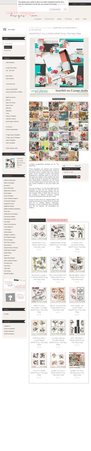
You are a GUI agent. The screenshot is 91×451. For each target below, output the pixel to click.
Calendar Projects (11, 118)
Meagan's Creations (9, 234)
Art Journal (9, 127)
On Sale (6, 314)
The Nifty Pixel (8, 263)
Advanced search (7, 50)
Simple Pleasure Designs (11, 247)
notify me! (67, 172)
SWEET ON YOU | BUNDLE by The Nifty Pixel (77, 373)
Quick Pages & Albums (12, 121)
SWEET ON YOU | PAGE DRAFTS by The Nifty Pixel (58, 373)
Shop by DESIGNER (11, 89)
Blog (59, 19)
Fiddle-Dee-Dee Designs (11, 214)
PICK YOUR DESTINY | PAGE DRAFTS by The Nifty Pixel (58, 277)
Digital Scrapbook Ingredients (12, 209)
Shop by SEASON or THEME (14, 92)
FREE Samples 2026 (12, 148)
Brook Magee (7, 193)
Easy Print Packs (10, 102)
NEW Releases (10, 62)
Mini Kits (8, 100)
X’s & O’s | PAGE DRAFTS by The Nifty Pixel (39, 373)
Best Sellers (9, 76)
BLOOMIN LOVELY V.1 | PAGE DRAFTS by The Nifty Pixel (39, 277)
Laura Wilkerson (8, 227)
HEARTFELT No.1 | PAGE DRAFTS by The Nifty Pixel (39, 245)
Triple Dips (7, 268)
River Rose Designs (9, 242)
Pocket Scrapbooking (12, 129)
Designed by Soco (9, 203)
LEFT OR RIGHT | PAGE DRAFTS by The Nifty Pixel (77, 340)
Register (82, 4)
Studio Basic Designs (10, 250)
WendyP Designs (9, 273)
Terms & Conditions (9, 328)
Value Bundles (10, 78)
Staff (77, 19)
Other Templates (10, 143)
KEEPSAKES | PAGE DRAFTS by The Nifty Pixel (58, 245)
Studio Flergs (7, 253)
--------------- (9, 65)
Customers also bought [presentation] (56, 220)
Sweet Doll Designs (9, 258)
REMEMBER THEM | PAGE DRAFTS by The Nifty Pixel (77, 277)
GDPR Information (9, 334)
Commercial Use (10, 84)
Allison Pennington (9, 183)
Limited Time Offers (11, 68)
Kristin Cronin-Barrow (10, 224)
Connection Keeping (9, 201)
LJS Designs (7, 229)
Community (49, 19)
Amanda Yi (7, 185)
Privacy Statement (9, 331)
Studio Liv (7, 255)
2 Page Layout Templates (13, 137)
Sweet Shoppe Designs (10, 260)
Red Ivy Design (8, 240)
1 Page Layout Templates (43, 28)
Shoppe (38, 19)
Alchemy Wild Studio (9, 180)
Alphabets (8, 110)
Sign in (75, 4)
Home (31, 28)
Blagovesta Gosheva (10, 190)
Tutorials (68, 19)
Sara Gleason (8, 245)
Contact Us (7, 326)
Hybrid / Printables (11, 116)
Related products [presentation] (37, 220)
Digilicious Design (9, 206)
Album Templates (10, 140)
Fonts (7, 113)
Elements (8, 108)
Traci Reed (7, 265)
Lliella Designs (8, 232)
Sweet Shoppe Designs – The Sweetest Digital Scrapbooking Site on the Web (23, 14)
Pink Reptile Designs (10, 237)
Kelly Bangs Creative (10, 219)
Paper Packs (9, 105)
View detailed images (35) (59, 98)
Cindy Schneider (8, 196)
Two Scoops (7, 271)
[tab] (37, 220)
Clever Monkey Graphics (11, 198)
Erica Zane (7, 211)
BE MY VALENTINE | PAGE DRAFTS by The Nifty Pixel (58, 308)
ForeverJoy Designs (9, 216)
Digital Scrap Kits (10, 97)
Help (84, 19)
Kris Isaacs (7, 221)
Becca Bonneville (9, 188)
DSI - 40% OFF (10, 70)
